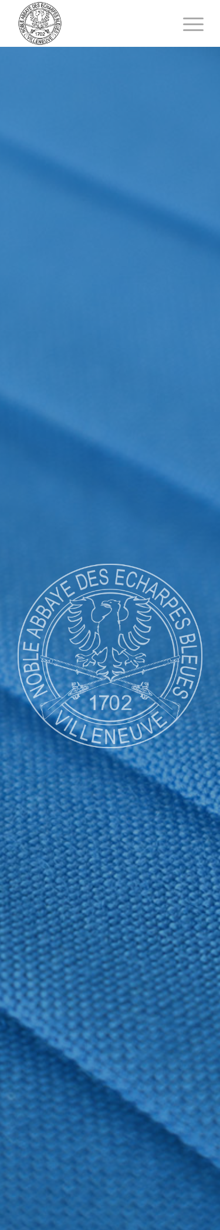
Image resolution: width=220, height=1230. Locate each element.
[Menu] (187, 23)
